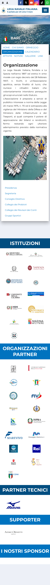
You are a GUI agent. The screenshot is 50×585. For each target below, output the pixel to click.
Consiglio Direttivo (15, 199)
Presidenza (11, 188)
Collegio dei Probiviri (16, 204)
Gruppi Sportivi (13, 215)
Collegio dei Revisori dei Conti (21, 210)
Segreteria (10, 193)
